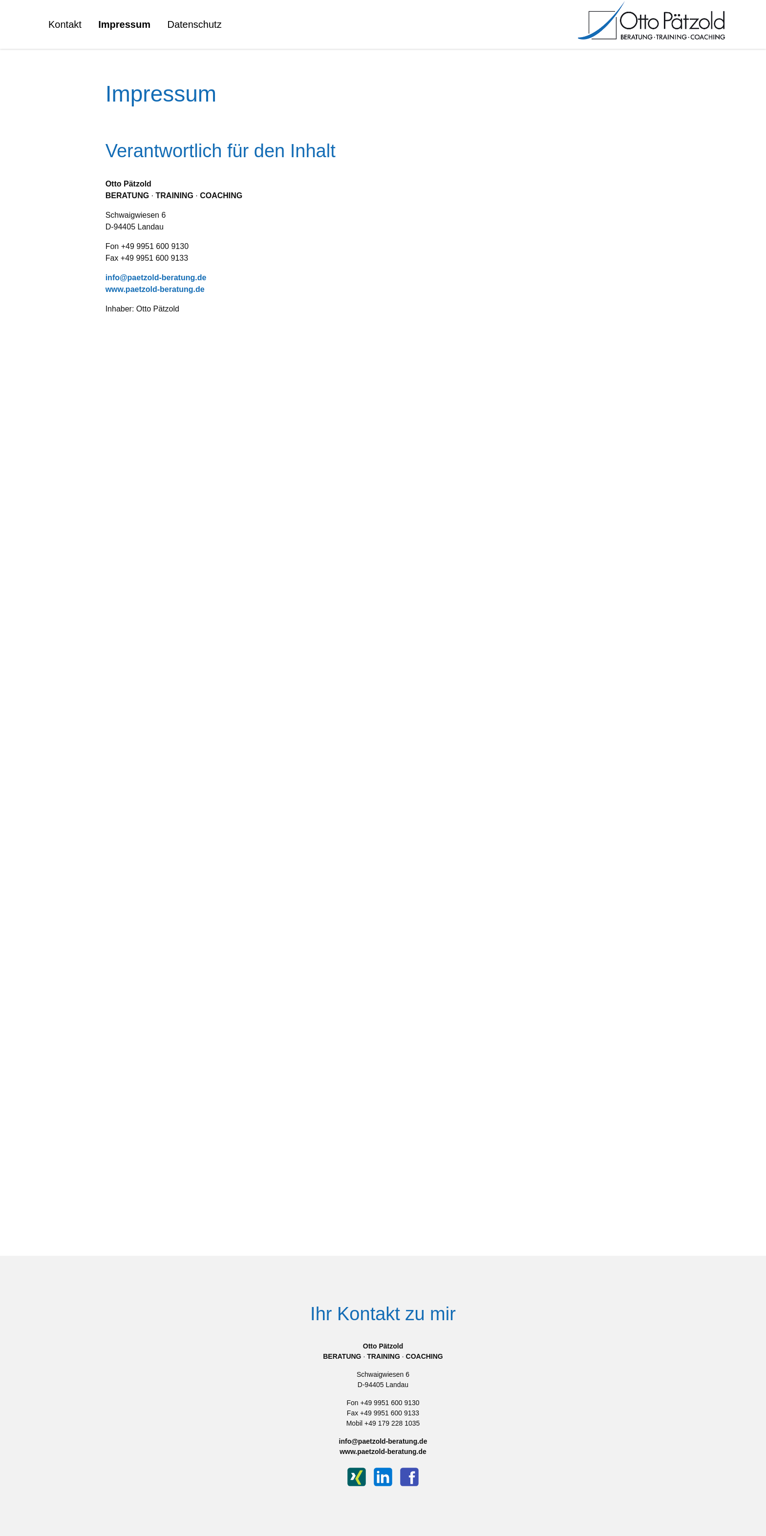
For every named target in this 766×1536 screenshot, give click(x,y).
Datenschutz (194, 24)
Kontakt (65, 24)
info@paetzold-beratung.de (156, 277)
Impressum (124, 24)
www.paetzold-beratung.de (155, 289)
